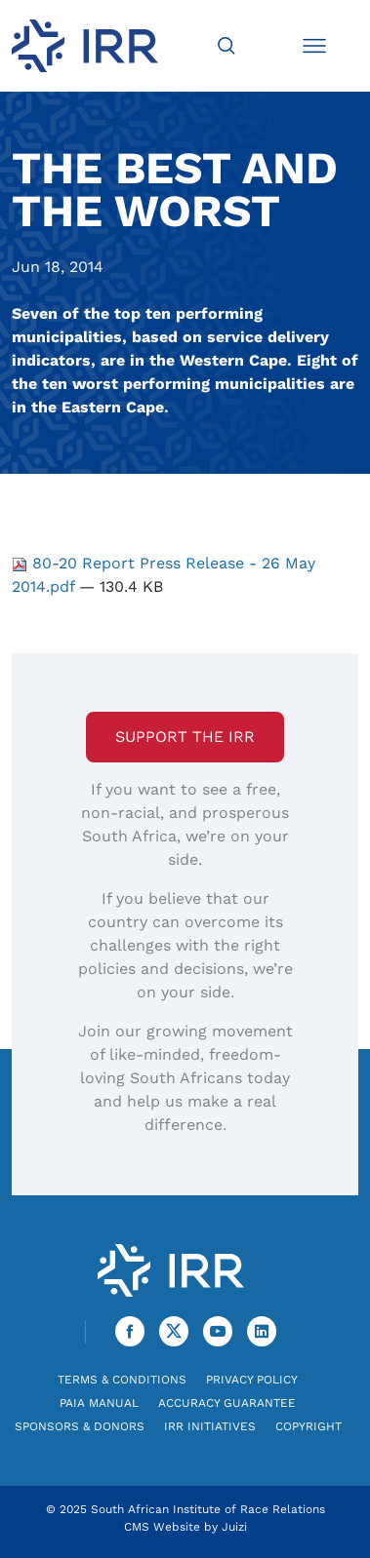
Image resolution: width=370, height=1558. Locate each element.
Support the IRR (185, 736)
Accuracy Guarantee (227, 1403)
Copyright (308, 1426)
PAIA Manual (99, 1403)
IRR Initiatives (210, 1426)
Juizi (234, 1527)
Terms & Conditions (122, 1379)
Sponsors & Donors (79, 1426)
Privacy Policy (252, 1379)
